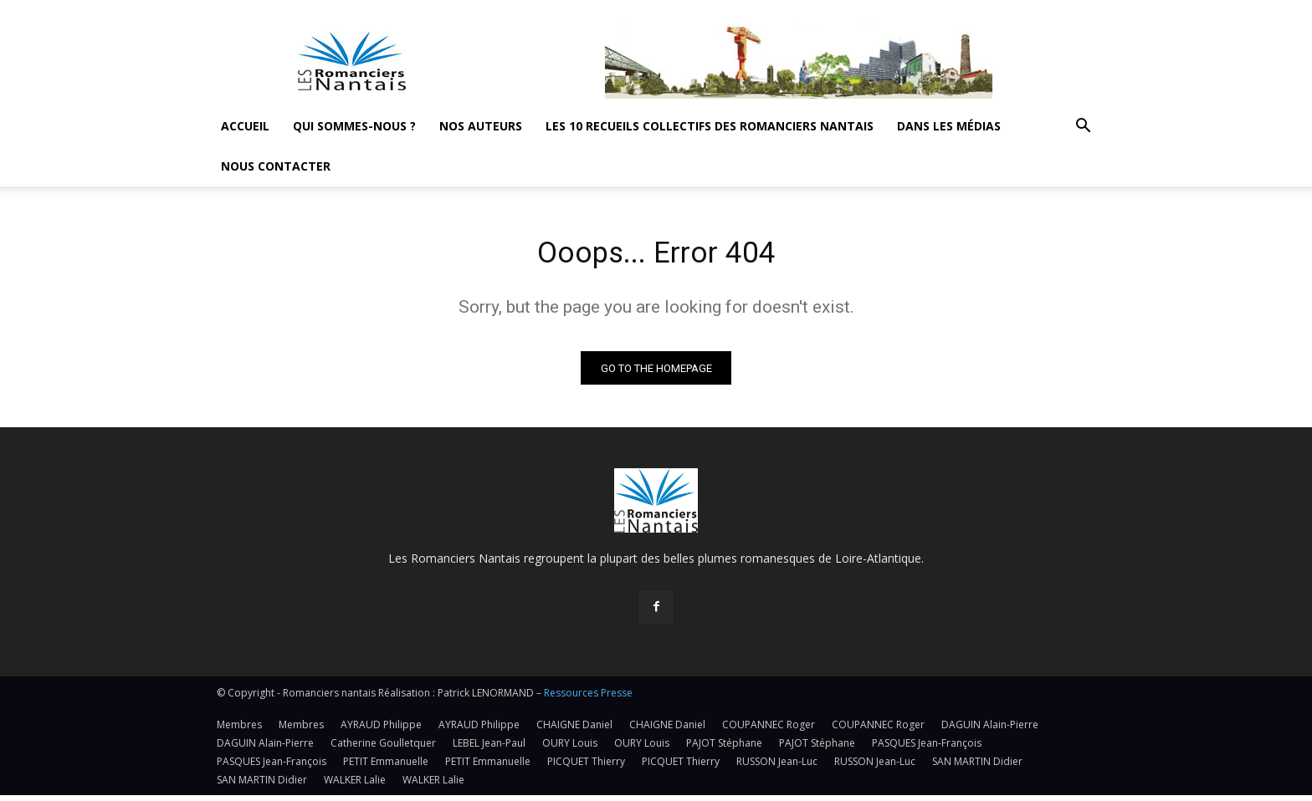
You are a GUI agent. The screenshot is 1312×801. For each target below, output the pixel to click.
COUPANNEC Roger (768, 730)
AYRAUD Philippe (381, 730)
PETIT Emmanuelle (385, 767)
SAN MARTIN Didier (977, 767)
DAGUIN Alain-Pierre (989, 730)
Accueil (245, 126)
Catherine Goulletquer (383, 749)
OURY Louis (569, 749)
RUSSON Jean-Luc (776, 767)
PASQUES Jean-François (926, 749)
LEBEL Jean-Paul (489, 749)
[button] (1083, 127)
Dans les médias (949, 126)
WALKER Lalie (355, 785)
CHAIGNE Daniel (574, 730)
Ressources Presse (588, 698)
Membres (239, 730)
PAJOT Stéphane (724, 749)
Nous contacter (276, 166)
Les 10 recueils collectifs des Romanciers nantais (710, 126)
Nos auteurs (480, 126)
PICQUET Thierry (586, 767)
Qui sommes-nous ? (354, 126)
